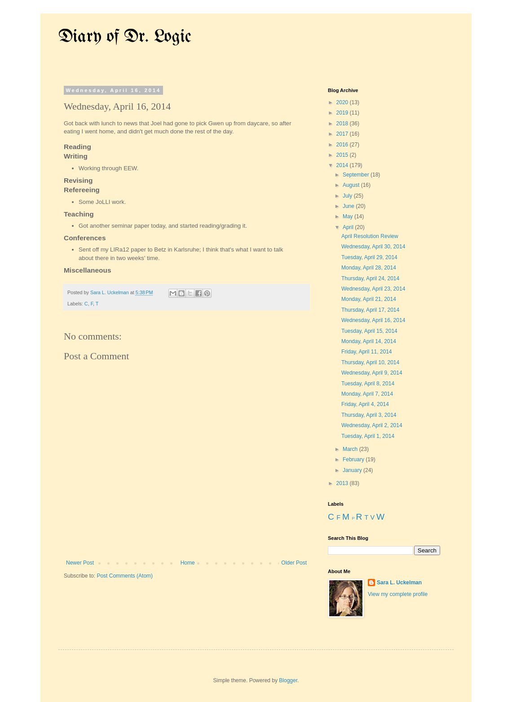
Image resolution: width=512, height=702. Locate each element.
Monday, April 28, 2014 (368, 268)
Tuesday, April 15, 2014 (369, 331)
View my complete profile (398, 594)
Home (188, 563)
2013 (343, 483)
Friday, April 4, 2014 (365, 404)
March (351, 449)
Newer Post (80, 563)
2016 (343, 144)
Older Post (294, 563)
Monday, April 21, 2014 (368, 299)
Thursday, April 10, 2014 (370, 362)
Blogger (288, 680)
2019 (343, 113)
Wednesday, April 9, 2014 (371, 373)
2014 (343, 165)
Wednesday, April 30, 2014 (373, 246)
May (348, 216)
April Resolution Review (369, 236)
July (348, 196)
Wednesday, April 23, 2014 (373, 289)
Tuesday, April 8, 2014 (367, 383)
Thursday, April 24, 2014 (370, 278)
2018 (343, 123)
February (354, 459)
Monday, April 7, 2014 (367, 394)
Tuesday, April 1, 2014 (367, 436)
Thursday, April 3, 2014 (369, 415)
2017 (343, 134)
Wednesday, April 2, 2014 (371, 425)
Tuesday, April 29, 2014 (369, 257)
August (352, 185)
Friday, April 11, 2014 (366, 352)
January (353, 470)
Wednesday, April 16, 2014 (373, 320)
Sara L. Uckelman (399, 582)
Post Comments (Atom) (125, 576)
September (357, 175)
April (349, 227)
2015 (343, 155)
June (349, 206)
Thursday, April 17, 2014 (370, 310)
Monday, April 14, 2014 (368, 341)
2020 (343, 102)
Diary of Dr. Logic (124, 37)
